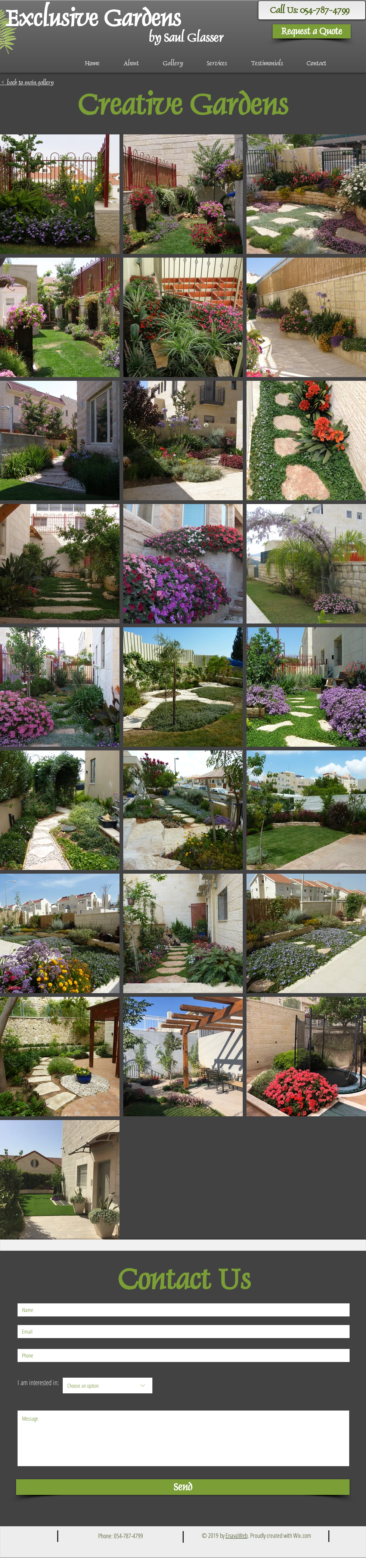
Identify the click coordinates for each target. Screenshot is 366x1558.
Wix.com (302, 1535)
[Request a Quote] (312, 31)
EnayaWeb (237, 1535)
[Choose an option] (107, 1385)
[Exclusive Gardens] (97, 18)
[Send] (183, 1487)
